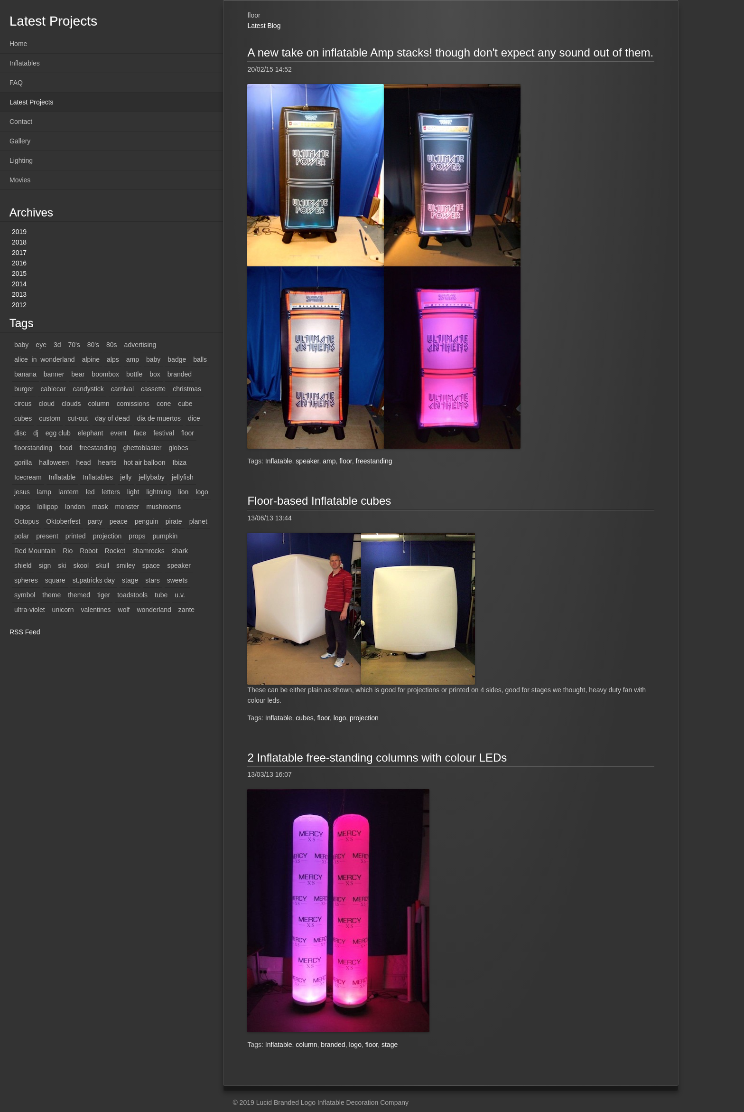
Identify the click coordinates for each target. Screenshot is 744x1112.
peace (119, 521)
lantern (68, 492)
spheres (26, 580)
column (99, 403)
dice (194, 418)
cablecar (52, 389)
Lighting (21, 160)
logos (22, 506)
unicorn (63, 609)
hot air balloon (145, 462)
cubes (23, 418)
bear (77, 374)
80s (111, 345)
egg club (58, 433)
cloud (47, 403)
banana (25, 374)
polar (21, 536)
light (133, 492)
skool (81, 565)
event (118, 433)
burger (23, 389)
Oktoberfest (63, 521)
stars (152, 580)
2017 (19, 252)
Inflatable (62, 477)
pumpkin (164, 536)
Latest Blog (263, 25)
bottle (134, 374)
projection (107, 536)
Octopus (26, 521)
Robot (88, 551)
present (47, 536)
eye (41, 345)
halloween (54, 462)
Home (18, 43)
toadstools (132, 595)
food (65, 448)
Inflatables (24, 63)
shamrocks (148, 551)
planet (198, 521)
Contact (20, 121)
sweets (177, 580)
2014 (19, 284)
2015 (19, 273)
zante (186, 609)
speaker (179, 565)
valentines (96, 609)
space (151, 565)
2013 (19, 294)
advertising (140, 345)
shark (180, 551)
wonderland (154, 609)
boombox (105, 374)
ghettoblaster (142, 448)
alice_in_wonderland (44, 359)
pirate (174, 521)
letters (111, 492)
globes (178, 448)
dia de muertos (159, 418)
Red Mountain (35, 551)
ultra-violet (29, 609)
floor (187, 433)
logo (201, 492)
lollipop (47, 506)
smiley (125, 565)
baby (21, 345)
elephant (90, 433)
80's (93, 345)
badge (176, 359)
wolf (124, 609)
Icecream (28, 477)
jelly (125, 477)
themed (79, 595)
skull (102, 565)
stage (130, 580)
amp (132, 359)
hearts (107, 462)
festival (163, 433)
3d (57, 345)
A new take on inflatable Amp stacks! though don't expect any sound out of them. (450, 52)
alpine (91, 359)
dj (35, 433)
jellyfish (183, 477)
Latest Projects (31, 102)
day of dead (112, 418)
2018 (19, 242)
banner (54, 374)
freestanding (97, 448)
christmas (187, 389)
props (137, 536)
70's (74, 345)
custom (49, 418)
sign (45, 565)
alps (113, 359)
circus (23, 403)
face (140, 433)
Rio (68, 551)
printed (75, 536)
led (90, 492)
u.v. (180, 595)
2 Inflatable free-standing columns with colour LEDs (377, 757)
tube (161, 595)
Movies (19, 180)
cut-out (77, 418)
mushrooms (163, 506)
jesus (22, 492)
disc (20, 433)
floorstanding (33, 448)
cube (185, 403)
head (83, 462)
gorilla (23, 462)
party (95, 521)
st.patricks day (94, 580)
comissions (133, 403)
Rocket (115, 551)
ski (62, 565)
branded (179, 374)
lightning (158, 492)
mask (100, 506)
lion (183, 492)
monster (127, 506)
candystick (88, 389)
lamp (44, 492)
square (55, 580)
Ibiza (179, 462)
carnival (122, 389)
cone (164, 403)
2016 (19, 263)
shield (23, 565)
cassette (153, 389)
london (75, 506)
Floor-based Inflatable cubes (319, 500)
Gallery (19, 141)
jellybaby (151, 477)
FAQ (16, 82)
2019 (19, 232)
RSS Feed (24, 632)
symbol (24, 595)
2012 (19, 305)
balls (200, 359)
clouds (71, 403)
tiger (103, 595)
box (154, 374)
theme (51, 595)
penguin (146, 521)
